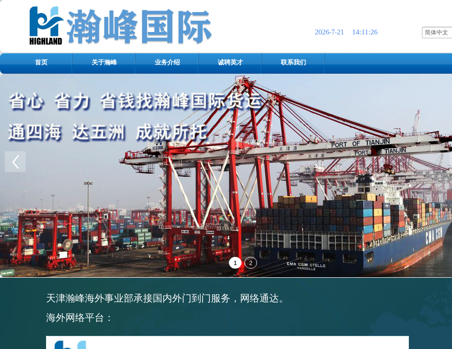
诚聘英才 (230, 62)
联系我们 (293, 62)
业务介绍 (167, 62)
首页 (41, 62)
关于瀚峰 (104, 62)
